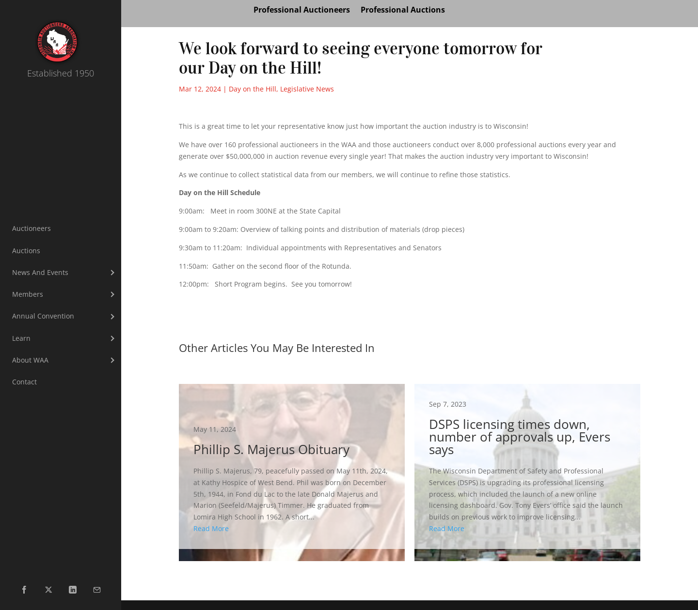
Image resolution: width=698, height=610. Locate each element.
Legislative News (307, 88)
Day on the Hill (252, 88)
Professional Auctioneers (302, 10)
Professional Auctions (403, 10)
